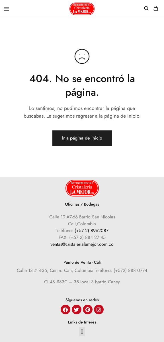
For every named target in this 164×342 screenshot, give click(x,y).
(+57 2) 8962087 (91, 230)
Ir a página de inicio (82, 138)
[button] (82, 331)
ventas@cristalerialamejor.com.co (82, 244)
